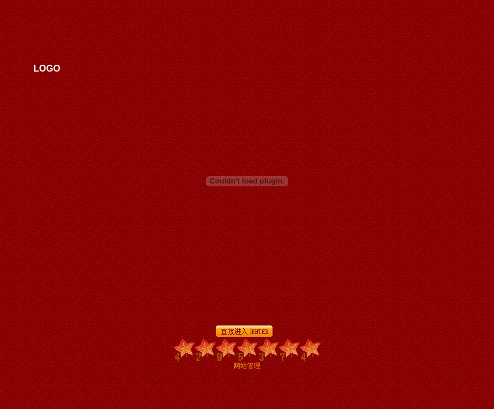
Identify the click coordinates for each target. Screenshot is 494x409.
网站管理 (247, 366)
